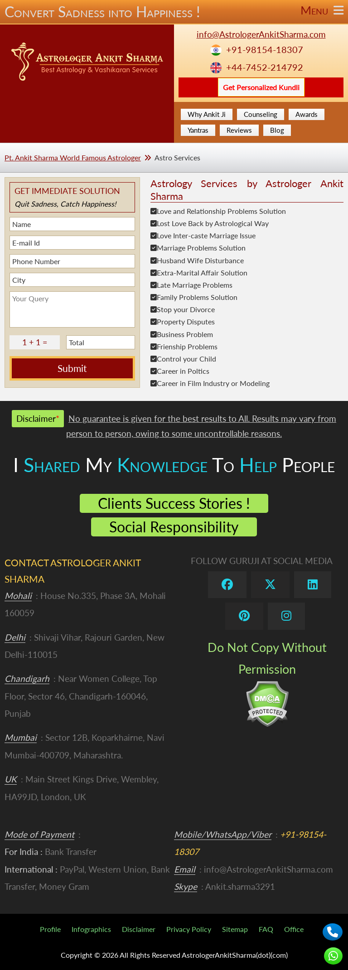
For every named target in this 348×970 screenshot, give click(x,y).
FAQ (266, 929)
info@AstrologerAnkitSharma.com (261, 34)
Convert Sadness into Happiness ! (174, 12)
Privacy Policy (188, 929)
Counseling (260, 114)
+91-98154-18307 (264, 49)
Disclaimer (138, 929)
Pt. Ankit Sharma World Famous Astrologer (73, 157)
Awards (306, 114)
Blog (277, 130)
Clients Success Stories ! (174, 503)
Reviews (239, 130)
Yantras (198, 130)
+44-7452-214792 (264, 67)
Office (294, 929)
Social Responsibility (174, 527)
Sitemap (235, 929)
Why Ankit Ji (207, 114)
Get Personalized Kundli (261, 87)
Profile (50, 929)
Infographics (91, 929)
